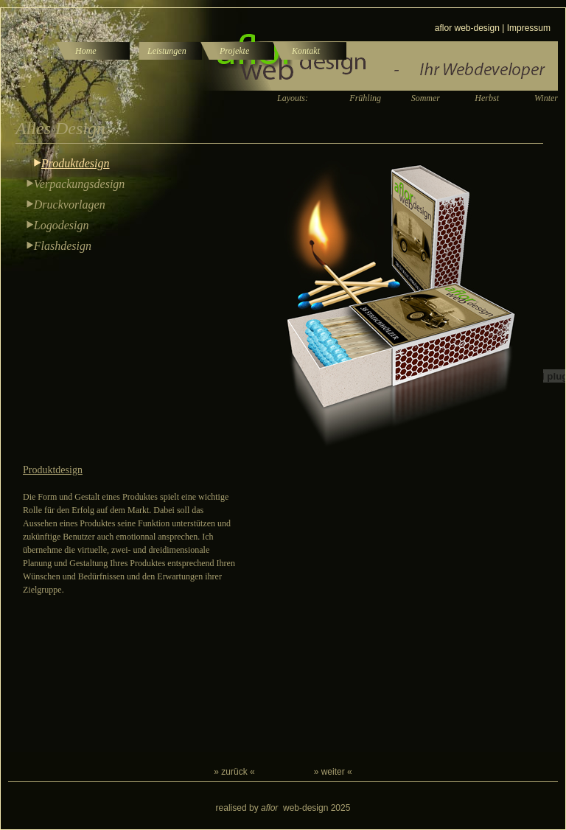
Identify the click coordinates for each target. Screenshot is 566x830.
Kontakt (306, 51)
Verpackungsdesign (79, 184)
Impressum (529, 28)
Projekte (234, 51)
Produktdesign (75, 163)
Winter (546, 98)
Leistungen (166, 51)
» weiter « (333, 772)
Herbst (487, 98)
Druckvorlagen (69, 204)
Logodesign (61, 225)
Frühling (365, 98)
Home (86, 51)
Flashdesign (62, 246)
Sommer (425, 98)
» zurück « (234, 772)
